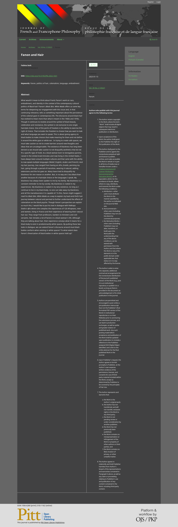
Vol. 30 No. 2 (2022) (45, 47)
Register (151, 2)
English (132, 56)
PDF (94, 65)
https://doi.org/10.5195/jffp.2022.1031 (41, 76)
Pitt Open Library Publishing (52, 522)
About (60, 39)
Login (158, 2)
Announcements (47, 39)
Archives (32, 39)
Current (22, 39)
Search (153, 39)
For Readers (133, 76)
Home (23, 47)
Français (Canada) (136, 59)
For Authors (133, 79)
